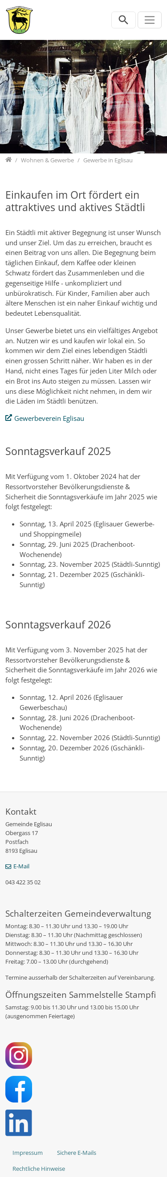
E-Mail (21, 866)
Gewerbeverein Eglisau (49, 418)
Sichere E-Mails (76, 1153)
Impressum (27, 1153)
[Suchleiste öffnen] (123, 20)
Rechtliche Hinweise (38, 1169)
